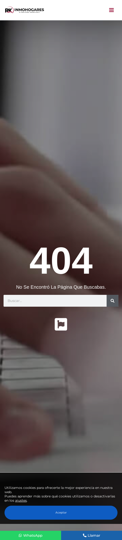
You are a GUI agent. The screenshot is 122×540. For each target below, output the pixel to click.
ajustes (21, 500)
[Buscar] (112, 301)
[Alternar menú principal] (111, 10)
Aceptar (61, 512)
